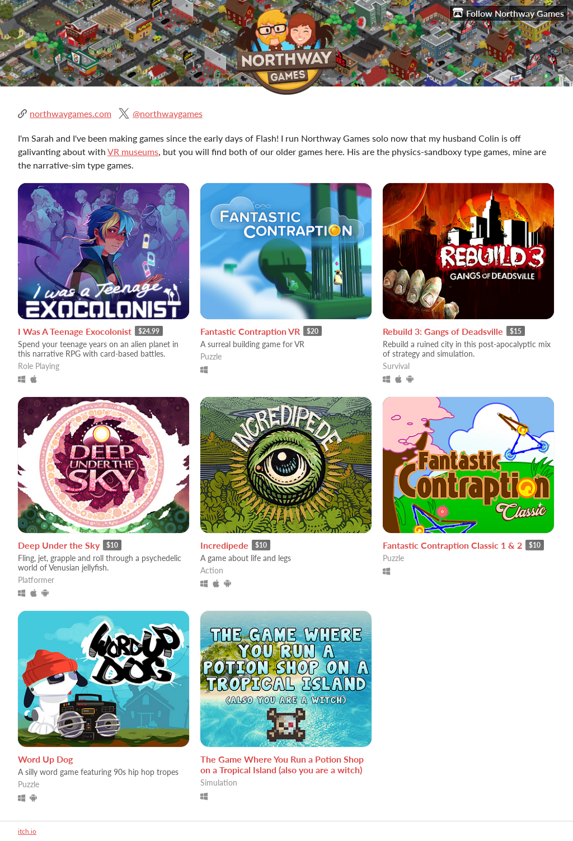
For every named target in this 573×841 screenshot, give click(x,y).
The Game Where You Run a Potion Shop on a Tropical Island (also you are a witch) (282, 764)
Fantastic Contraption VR (250, 331)
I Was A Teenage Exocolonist (74, 331)
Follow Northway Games (508, 12)
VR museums (132, 151)
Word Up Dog (45, 759)
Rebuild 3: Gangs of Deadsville (443, 331)
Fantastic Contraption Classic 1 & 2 (452, 545)
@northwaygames (168, 113)
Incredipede (224, 545)
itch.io (27, 831)
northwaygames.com (70, 113)
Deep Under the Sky (59, 545)
